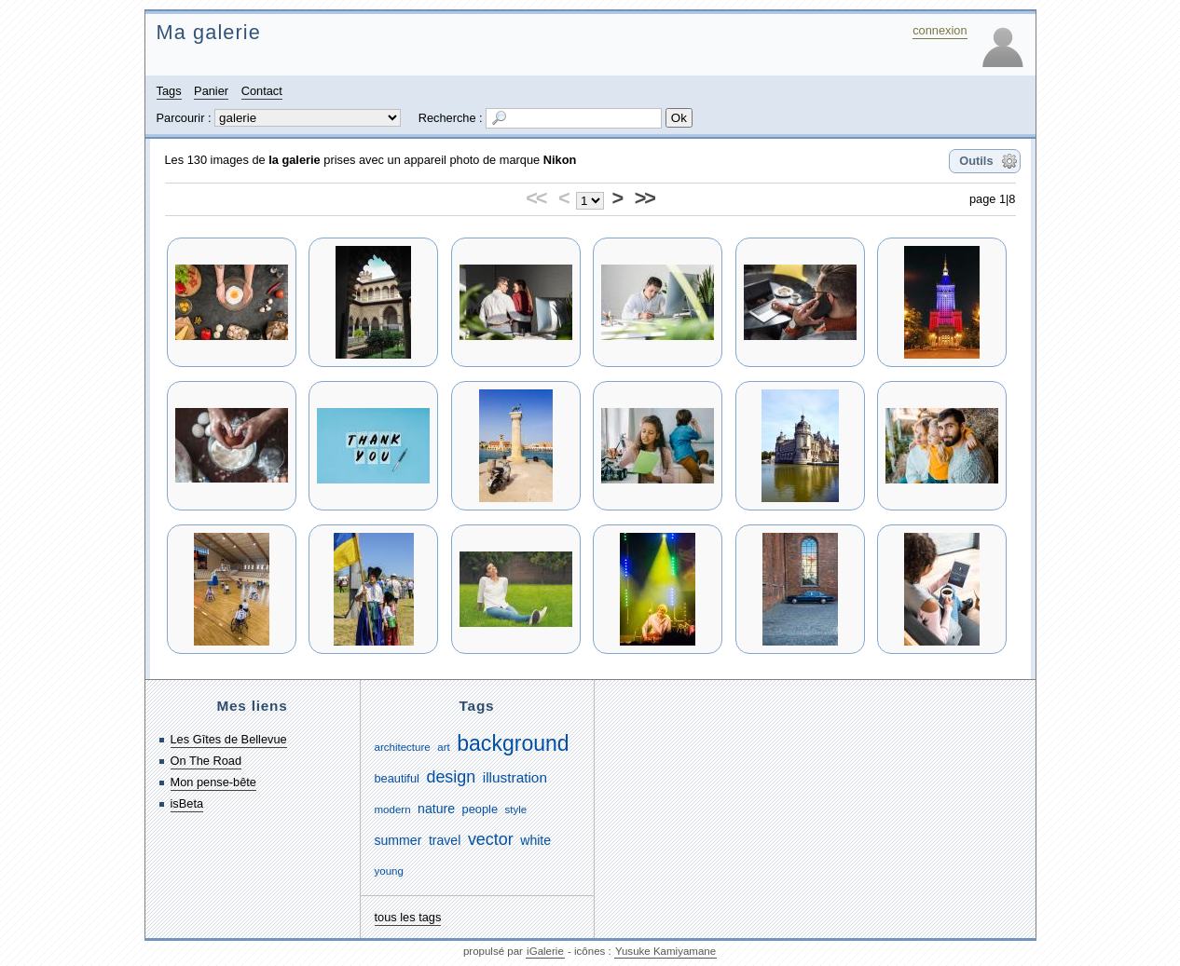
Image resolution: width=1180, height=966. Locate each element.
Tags (169, 91)
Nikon (560, 160)
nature (436, 808)
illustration (515, 777)
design (450, 777)
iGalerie (545, 951)
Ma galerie (209, 32)
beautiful (397, 778)
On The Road (206, 761)
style (516, 809)
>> (644, 198)
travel (444, 840)
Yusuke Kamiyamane (665, 951)
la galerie (294, 160)
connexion (939, 30)
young (389, 871)
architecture (403, 747)
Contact (261, 91)
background (513, 743)
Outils (976, 161)
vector (491, 839)
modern (393, 809)
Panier (211, 91)
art (443, 747)
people (480, 809)
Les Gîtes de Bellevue (229, 739)
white (535, 840)
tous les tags (408, 917)
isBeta (187, 803)
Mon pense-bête (213, 782)
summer (398, 840)
